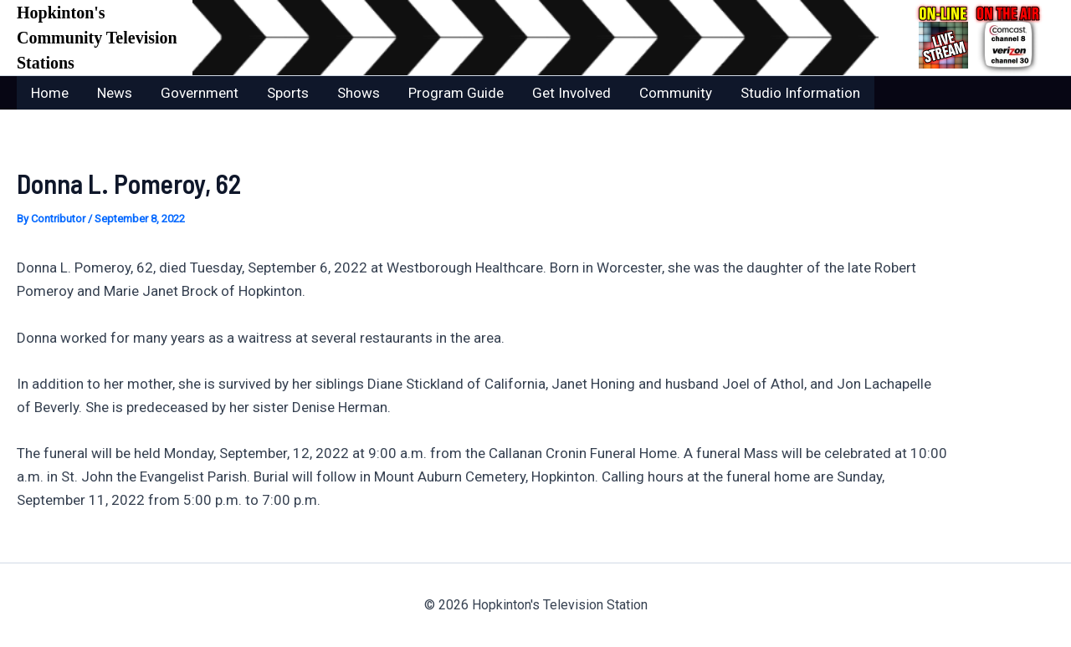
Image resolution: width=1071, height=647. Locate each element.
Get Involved (571, 92)
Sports (288, 92)
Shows (358, 92)
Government (199, 92)
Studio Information (800, 92)
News (114, 92)
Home (50, 92)
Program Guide (456, 92)
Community (675, 92)
